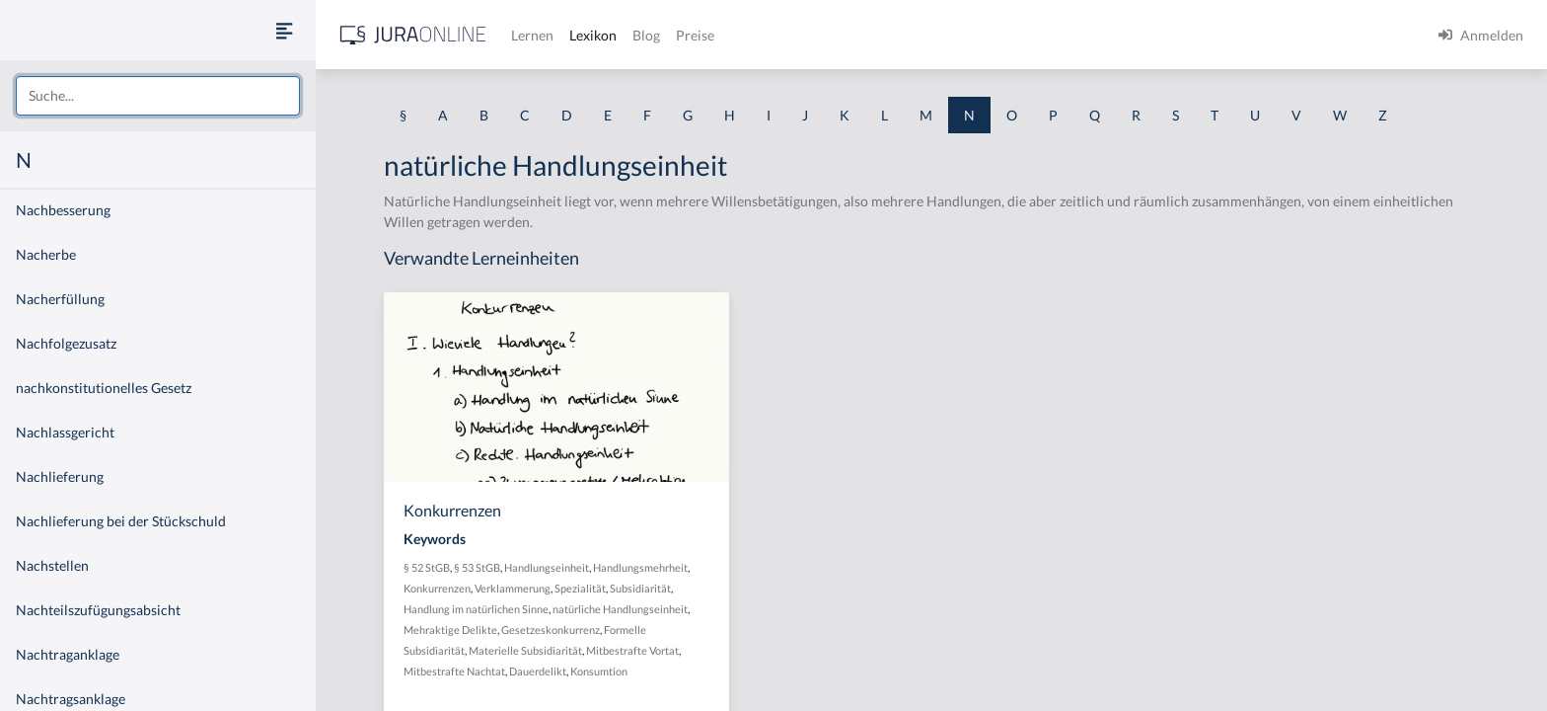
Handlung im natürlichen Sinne (476, 608)
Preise (695, 35)
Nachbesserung (63, 209)
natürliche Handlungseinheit (620, 608)
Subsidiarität (640, 588)
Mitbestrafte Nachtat (454, 671)
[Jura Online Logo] (413, 35)
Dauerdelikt (537, 671)
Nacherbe (46, 254)
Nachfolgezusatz (66, 343)
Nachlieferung (60, 476)
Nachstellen (52, 565)
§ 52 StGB (427, 567)
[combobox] (158, 96)
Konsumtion (598, 671)
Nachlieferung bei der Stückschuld (121, 521)
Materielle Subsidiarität (525, 650)
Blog (646, 35)
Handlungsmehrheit (640, 567)
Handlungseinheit (546, 567)
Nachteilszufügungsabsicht (98, 609)
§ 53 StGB (477, 567)
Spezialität (580, 588)
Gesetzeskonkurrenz (550, 629)
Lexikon (593, 35)
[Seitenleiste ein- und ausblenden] (284, 30)
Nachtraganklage (67, 654)
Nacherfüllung (60, 298)
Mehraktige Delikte (450, 629)
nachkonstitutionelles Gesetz (103, 387)
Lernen (532, 35)
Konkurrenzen (437, 588)
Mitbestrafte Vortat (632, 650)
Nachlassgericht (65, 432)
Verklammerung (513, 588)
